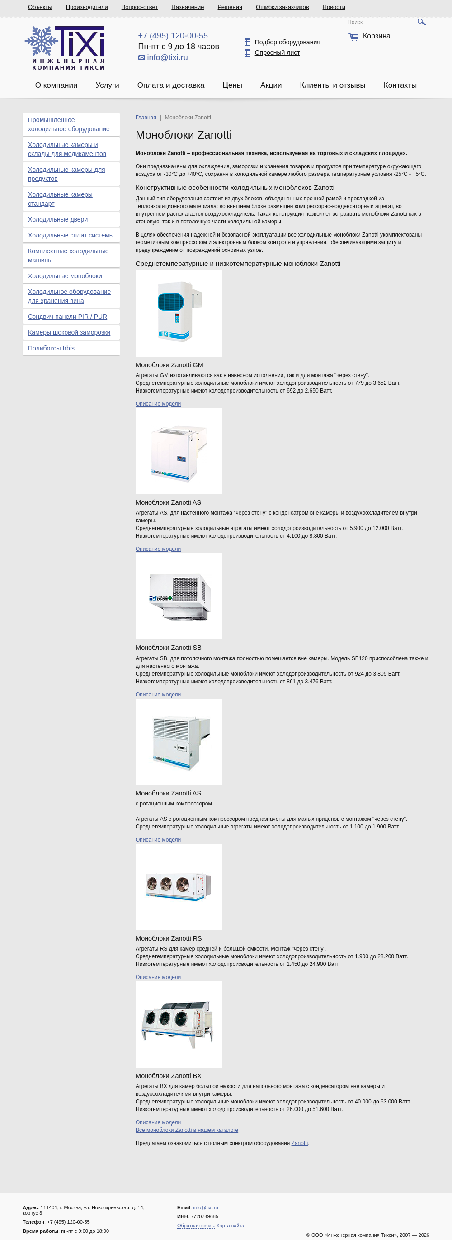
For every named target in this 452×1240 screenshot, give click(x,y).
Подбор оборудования (287, 42)
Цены (232, 85)
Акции (271, 85)
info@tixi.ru (167, 57)
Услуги (107, 85)
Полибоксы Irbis (51, 348)
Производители (87, 7)
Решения (230, 7)
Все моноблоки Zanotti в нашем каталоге (187, 1130)
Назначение (187, 7)
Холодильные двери (58, 219)
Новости (334, 7)
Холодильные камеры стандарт (60, 199)
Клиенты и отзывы (333, 85)
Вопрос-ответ (140, 7)
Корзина (377, 36)
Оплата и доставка (171, 85)
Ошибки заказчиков (282, 7)
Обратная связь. (196, 1225)
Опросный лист (277, 52)
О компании (56, 85)
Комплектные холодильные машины (68, 255)
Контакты (400, 85)
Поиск (355, 22)
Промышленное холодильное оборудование (69, 124)
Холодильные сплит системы (71, 235)
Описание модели (158, 404)
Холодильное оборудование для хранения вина (69, 296)
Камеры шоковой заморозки (69, 332)
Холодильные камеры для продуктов (66, 174)
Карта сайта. (231, 1225)
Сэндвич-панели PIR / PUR (67, 316)
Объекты (40, 7)
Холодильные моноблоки (65, 275)
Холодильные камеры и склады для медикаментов (67, 149)
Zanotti (300, 1143)
